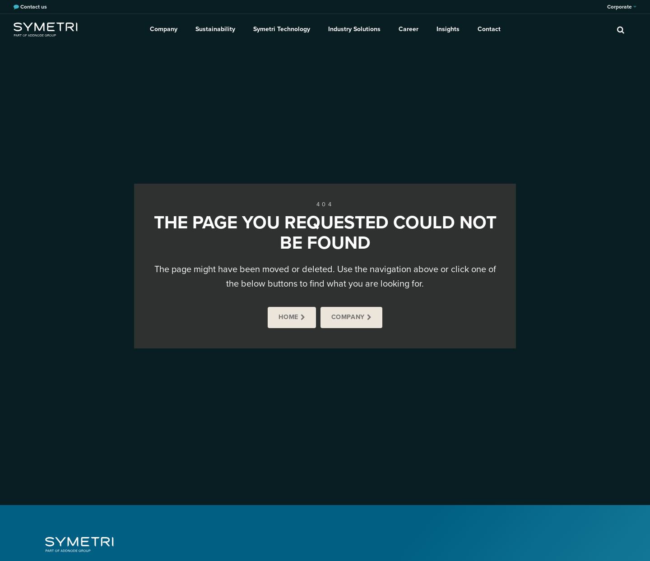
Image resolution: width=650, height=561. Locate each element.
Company (163, 29)
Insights (448, 29)
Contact (489, 29)
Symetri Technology (281, 29)
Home (288, 317)
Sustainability (215, 29)
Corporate (621, 7)
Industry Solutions (354, 29)
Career (408, 29)
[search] (620, 29)
